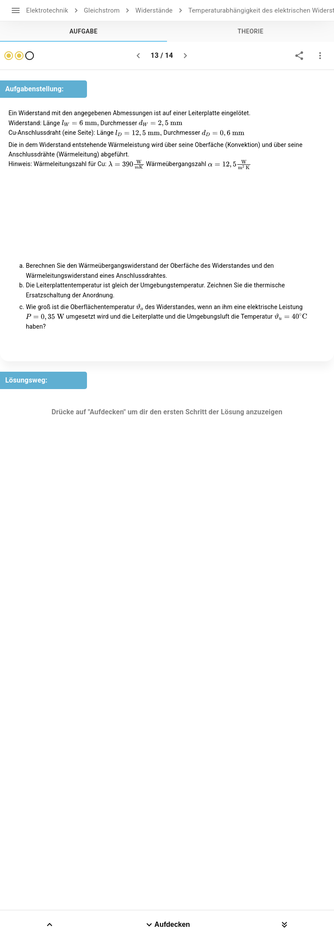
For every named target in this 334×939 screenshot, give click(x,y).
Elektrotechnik (47, 10)
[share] (299, 55)
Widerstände (154, 10)
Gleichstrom (102, 10)
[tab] (83, 31)
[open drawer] (15, 10)
